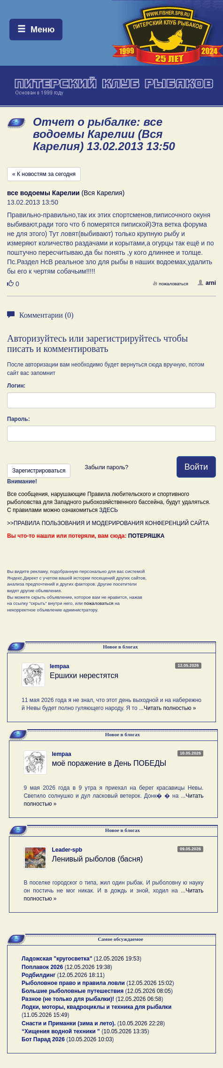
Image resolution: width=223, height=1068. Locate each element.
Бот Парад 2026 (43, 1039)
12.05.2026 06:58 (139, 999)
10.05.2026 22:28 (141, 1023)
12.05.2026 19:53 (117, 958)
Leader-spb (67, 850)
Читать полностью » (170, 708)
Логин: (16, 385)
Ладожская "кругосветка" (58, 958)
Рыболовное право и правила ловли (73, 983)
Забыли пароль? (106, 467)
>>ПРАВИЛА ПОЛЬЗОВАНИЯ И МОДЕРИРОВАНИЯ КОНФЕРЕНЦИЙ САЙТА (108, 523)
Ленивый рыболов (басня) (97, 859)
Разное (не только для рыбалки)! (68, 999)
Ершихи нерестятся (84, 675)
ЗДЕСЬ (108, 510)
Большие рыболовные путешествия (72, 991)
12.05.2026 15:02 (150, 983)
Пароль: (18, 419)
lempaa (59, 666)
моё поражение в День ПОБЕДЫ (109, 763)
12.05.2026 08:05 (149, 991)
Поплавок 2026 (42, 967)
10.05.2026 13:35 (125, 1031)
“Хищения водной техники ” (61, 1031)
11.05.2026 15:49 (45, 1015)
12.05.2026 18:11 (81, 975)
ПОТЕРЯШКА (146, 536)
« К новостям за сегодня (44, 174)
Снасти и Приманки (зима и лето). (68, 1023)
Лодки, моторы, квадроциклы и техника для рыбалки (96, 1007)
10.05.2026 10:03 (90, 1039)
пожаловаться (170, 283)
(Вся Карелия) (65, 193)
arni (207, 283)
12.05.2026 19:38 (88, 967)
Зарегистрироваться (38, 470)
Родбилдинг (38, 975)
